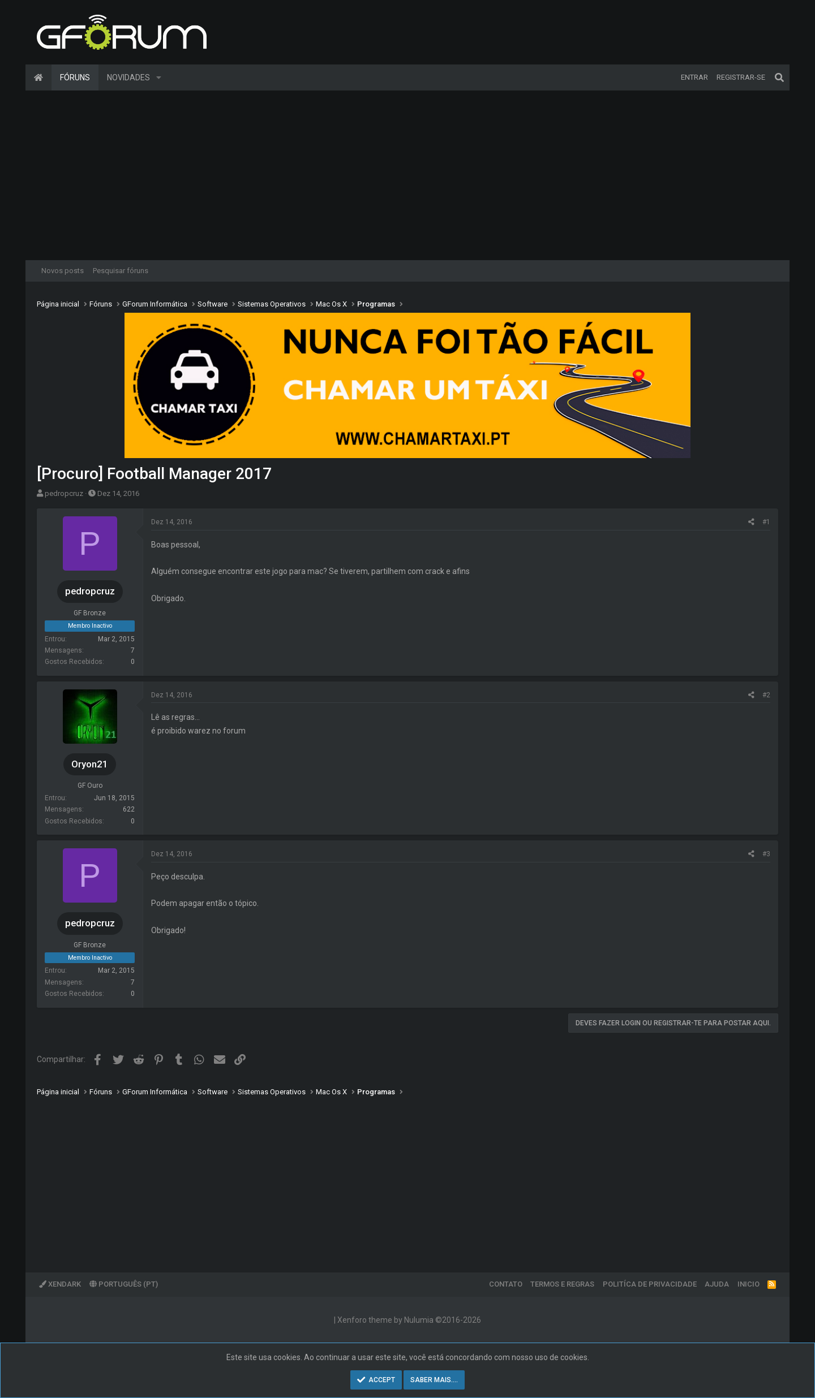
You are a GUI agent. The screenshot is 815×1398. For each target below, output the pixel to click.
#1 (766, 522)
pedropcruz (64, 493)
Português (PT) (123, 1284)
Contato (505, 1284)
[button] (158, 77)
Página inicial (38, 77)
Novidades (128, 77)
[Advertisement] (407, 175)
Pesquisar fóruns (120, 270)
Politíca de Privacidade (650, 1284)
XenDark (60, 1284)
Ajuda (717, 1284)
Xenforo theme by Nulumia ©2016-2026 (409, 1319)
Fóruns (75, 77)
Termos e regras (562, 1284)
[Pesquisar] (779, 77)
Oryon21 (89, 764)
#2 (766, 695)
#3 (766, 854)
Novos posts (62, 270)
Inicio (748, 1284)
